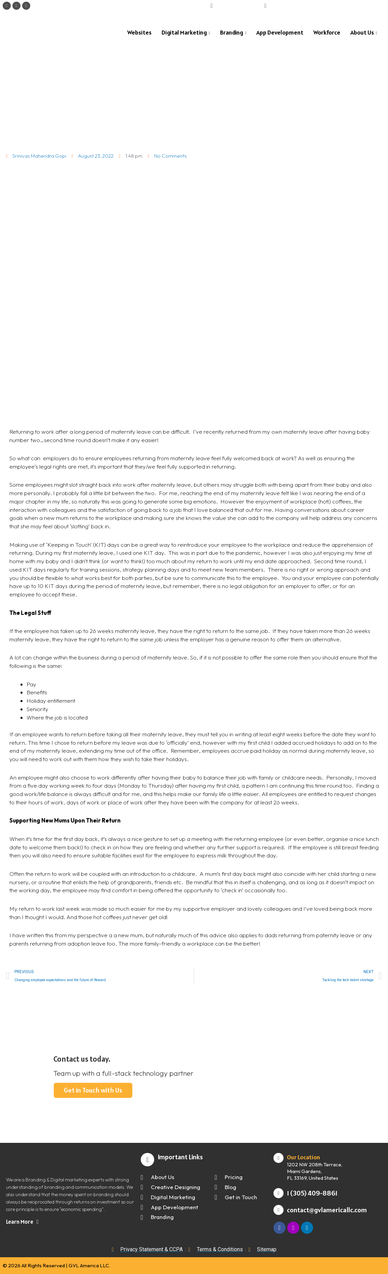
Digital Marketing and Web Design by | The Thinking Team (321, 1265)
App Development (279, 32)
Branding (233, 33)
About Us (363, 33)
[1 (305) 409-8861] (278, 1193)
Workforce (326, 32)
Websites (139, 32)
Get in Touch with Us (93, 1089)
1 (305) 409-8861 (312, 1193)
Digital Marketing (186, 33)
